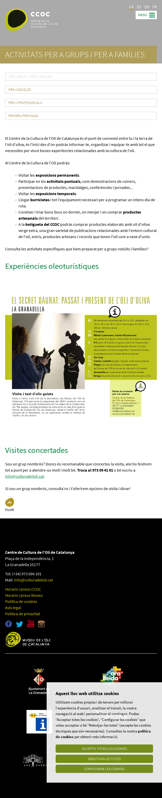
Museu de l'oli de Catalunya (27, 639)
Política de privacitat (22, 613)
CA (131, 6)
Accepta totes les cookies (104, 748)
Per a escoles (19, 90)
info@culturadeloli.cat (24, 476)
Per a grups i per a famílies (30, 77)
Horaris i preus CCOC (23, 589)
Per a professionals (25, 103)
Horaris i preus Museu (24, 595)
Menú (142, 15)
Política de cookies (21, 601)
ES (139, 6)
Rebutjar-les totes (104, 758)
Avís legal (13, 607)
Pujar (9, 510)
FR (155, 6)
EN (147, 6)
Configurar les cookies (104, 769)
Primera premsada (23, 116)
